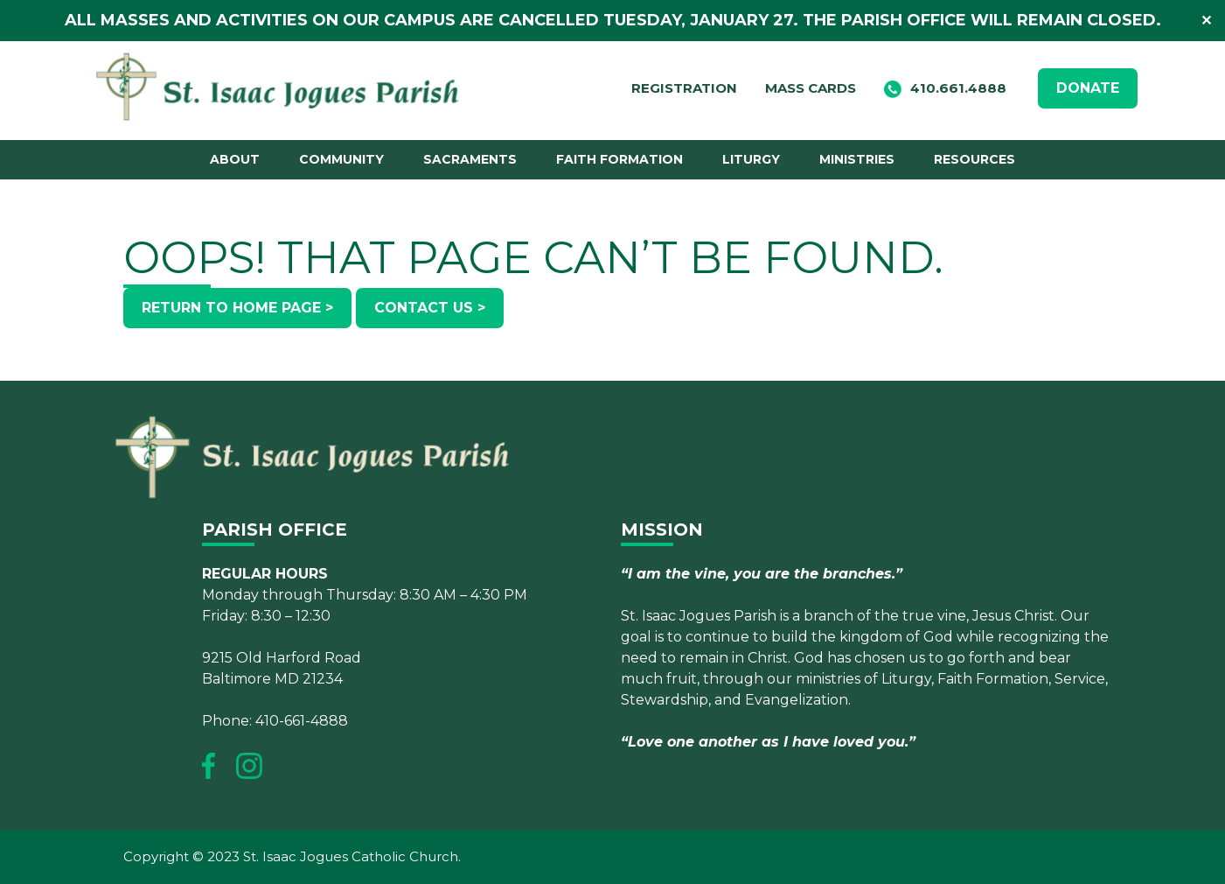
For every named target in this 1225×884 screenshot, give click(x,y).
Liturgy (751, 159)
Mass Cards (810, 88)
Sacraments (470, 159)
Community (341, 159)
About (235, 159)
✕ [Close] (1206, 20)
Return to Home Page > (237, 307)
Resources (974, 159)
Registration (684, 88)
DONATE (1087, 88)
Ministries (856, 159)
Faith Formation (619, 159)
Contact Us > (429, 307)
